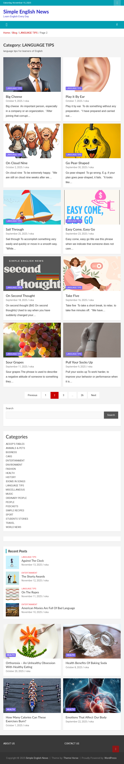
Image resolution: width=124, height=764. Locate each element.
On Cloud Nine (17, 163)
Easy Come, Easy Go (80, 229)
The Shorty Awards (33, 576)
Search (9, 408)
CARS (9, 456)
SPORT (9, 514)
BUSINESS (11, 452)
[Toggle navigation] (6, 25)
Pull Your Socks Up (79, 362)
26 (82, 395)
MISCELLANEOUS (15, 489)
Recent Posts (17, 551)
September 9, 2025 (76, 366)
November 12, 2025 (32, 580)
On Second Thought (20, 296)
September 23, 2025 (76, 233)
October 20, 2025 (15, 671)
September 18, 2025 (16, 300)
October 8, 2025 (74, 667)
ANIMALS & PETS (15, 448)
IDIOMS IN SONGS (15, 481)
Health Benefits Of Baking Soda (86, 663)
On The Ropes (30, 592)
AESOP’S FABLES (15, 443)
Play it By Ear (75, 96)
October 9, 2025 (14, 101)
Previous (32, 395)
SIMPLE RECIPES (15, 510)
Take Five (72, 296)
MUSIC (9, 493)
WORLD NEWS (13, 527)
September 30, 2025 (76, 167)
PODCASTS (12, 506)
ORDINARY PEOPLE (16, 498)
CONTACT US (71, 743)
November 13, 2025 (32, 564)
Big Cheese (14, 96)
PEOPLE (10, 502)
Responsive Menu (117, 3)
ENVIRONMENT (14, 464)
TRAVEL (10, 522)
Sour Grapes (15, 362)
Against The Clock (33, 560)
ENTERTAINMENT (15, 460)
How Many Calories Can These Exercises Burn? (26, 719)
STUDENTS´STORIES (17, 518)
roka (26, 101)
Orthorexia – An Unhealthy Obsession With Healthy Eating (30, 665)
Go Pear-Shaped (77, 163)
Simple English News (26, 11)
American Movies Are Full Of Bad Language (48, 608)
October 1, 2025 (14, 725)
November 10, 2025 (32, 612)
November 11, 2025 (32, 596)
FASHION (11, 468)
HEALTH (10, 473)
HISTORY (11, 477)
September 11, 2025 (16, 366)
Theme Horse (70, 758)
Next (93, 395)
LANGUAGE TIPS (14, 88)
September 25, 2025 (16, 233)
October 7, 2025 (74, 101)
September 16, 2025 (76, 300)
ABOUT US (9, 743)
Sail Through (15, 229)
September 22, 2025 (76, 721)
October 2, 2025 (14, 167)
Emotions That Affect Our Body (86, 717)
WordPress (110, 758)
